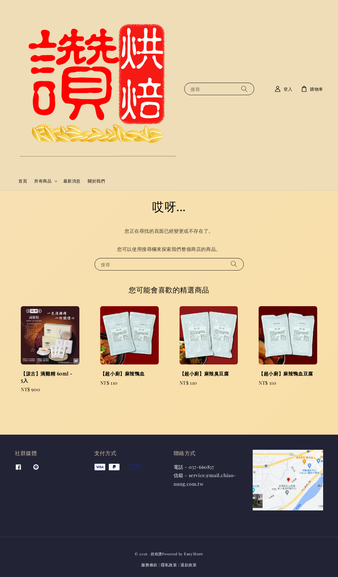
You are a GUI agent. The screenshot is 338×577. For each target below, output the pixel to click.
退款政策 (188, 564)
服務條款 (149, 564)
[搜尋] (244, 89)
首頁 (22, 181)
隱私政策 (169, 564)
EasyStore (193, 553)
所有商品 (42, 181)
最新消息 (72, 181)
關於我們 (96, 181)
